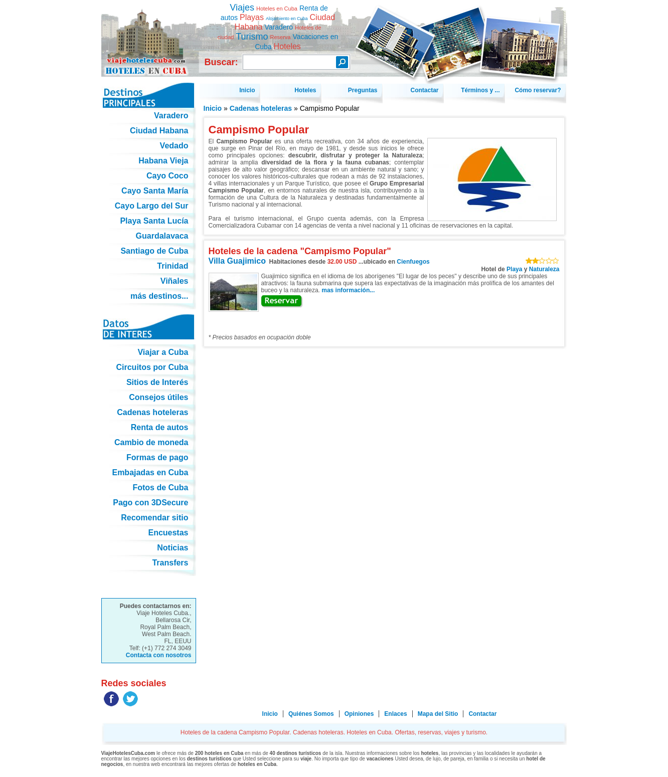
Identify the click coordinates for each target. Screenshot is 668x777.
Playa (514, 269)
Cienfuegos (413, 261)
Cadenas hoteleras (261, 108)
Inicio (213, 108)
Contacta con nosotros (159, 655)
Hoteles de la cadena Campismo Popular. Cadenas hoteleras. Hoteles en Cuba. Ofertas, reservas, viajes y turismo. (148, 34)
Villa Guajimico (237, 261)
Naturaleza (544, 269)
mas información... (348, 290)
